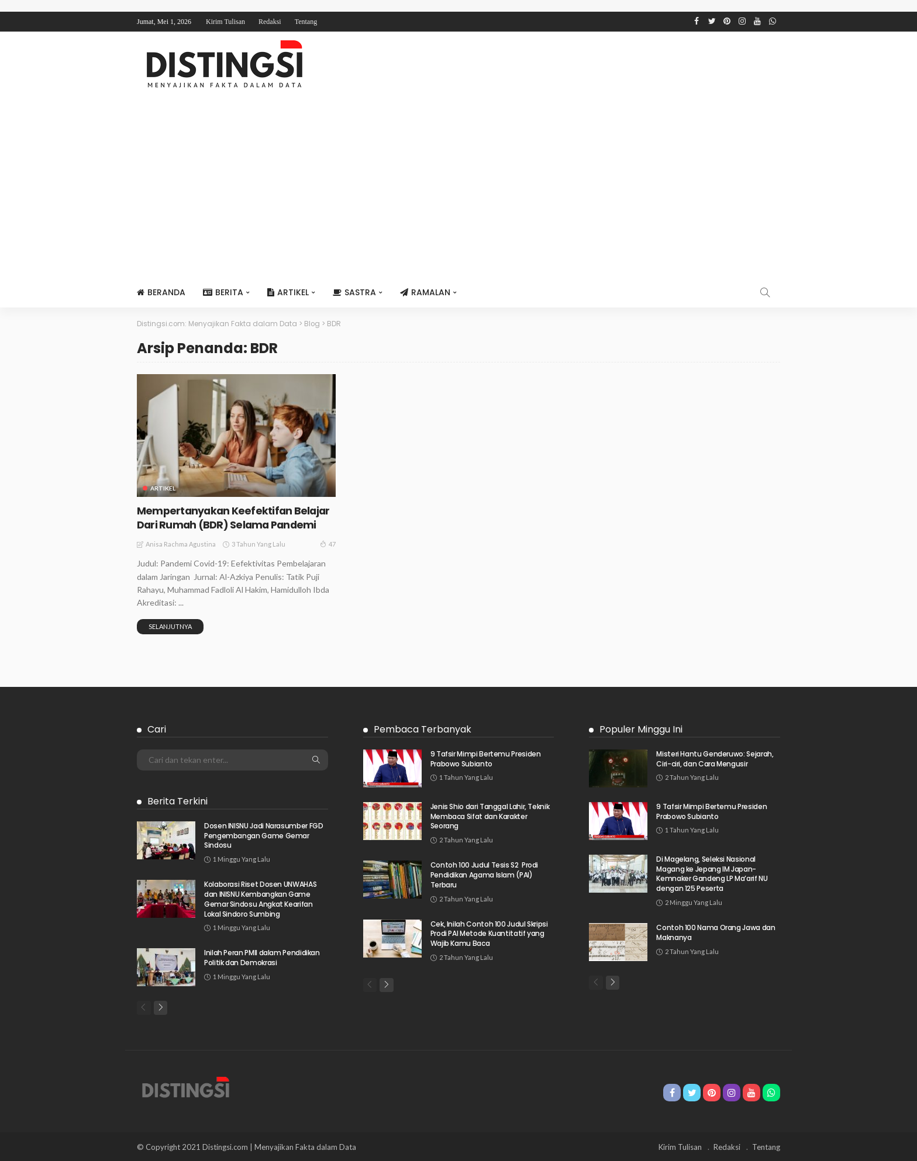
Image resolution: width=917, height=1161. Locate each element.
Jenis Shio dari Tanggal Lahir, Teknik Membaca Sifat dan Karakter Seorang (490, 815)
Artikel (288, 292)
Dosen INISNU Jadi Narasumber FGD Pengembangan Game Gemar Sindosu (263, 834)
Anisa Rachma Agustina (181, 543)
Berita (223, 292)
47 (328, 542)
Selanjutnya (170, 625)
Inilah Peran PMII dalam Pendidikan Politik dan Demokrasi (262, 957)
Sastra (354, 292)
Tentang (306, 22)
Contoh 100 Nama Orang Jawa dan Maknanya (715, 931)
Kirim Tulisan (225, 22)
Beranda (161, 292)
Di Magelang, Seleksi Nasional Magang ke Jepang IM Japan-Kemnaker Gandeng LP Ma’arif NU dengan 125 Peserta (711, 872)
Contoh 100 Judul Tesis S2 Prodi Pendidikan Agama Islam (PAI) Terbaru (484, 874)
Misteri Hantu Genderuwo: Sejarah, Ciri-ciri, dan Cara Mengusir (714, 758)
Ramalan (425, 292)
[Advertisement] (458, 189)
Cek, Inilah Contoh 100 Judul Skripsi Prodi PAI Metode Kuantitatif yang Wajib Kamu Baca (489, 933)
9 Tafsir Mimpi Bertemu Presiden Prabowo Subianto (485, 758)
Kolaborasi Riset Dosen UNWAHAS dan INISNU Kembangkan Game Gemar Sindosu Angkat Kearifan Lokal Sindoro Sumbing (260, 898)
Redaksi (269, 22)
